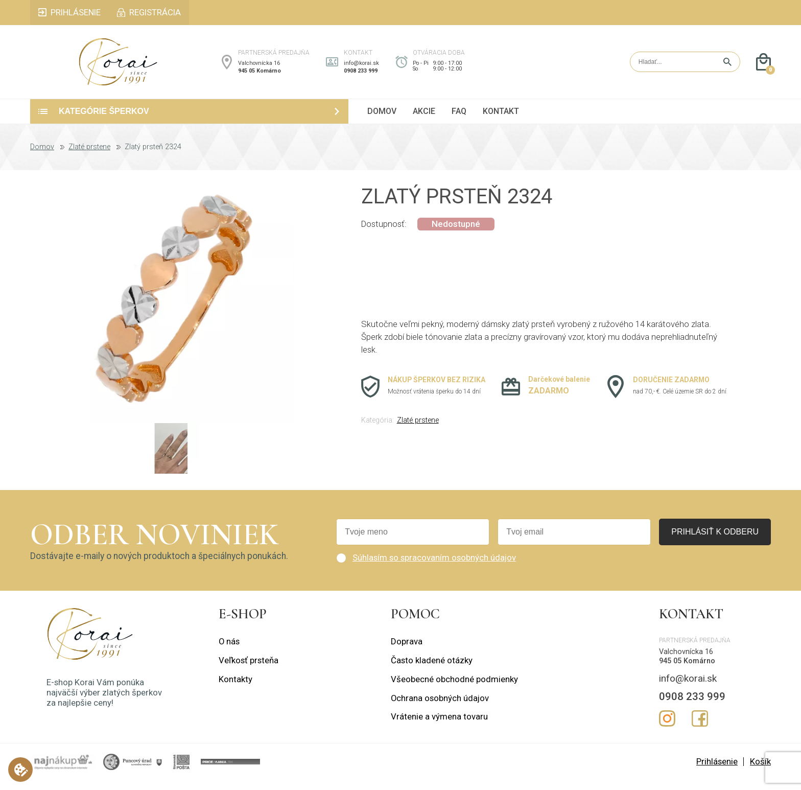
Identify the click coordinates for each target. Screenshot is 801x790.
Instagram (667, 728)
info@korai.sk (361, 68)
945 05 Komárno (259, 76)
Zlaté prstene (89, 157)
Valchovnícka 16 (259, 68)
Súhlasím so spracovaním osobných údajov (434, 568)
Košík (760, 771)
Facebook (700, 728)
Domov (42, 157)
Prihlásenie (717, 771)
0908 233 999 (361, 76)
